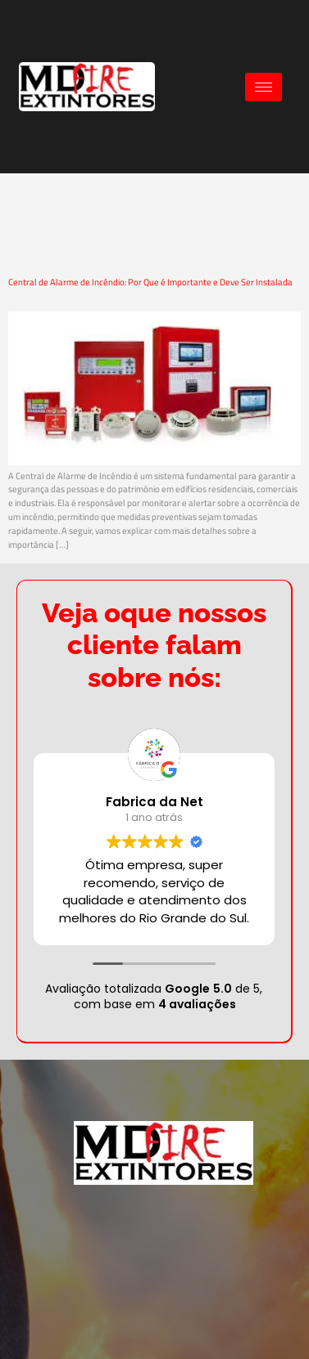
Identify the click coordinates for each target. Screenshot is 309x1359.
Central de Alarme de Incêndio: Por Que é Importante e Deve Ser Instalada (150, 282)
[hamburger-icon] (263, 87)
